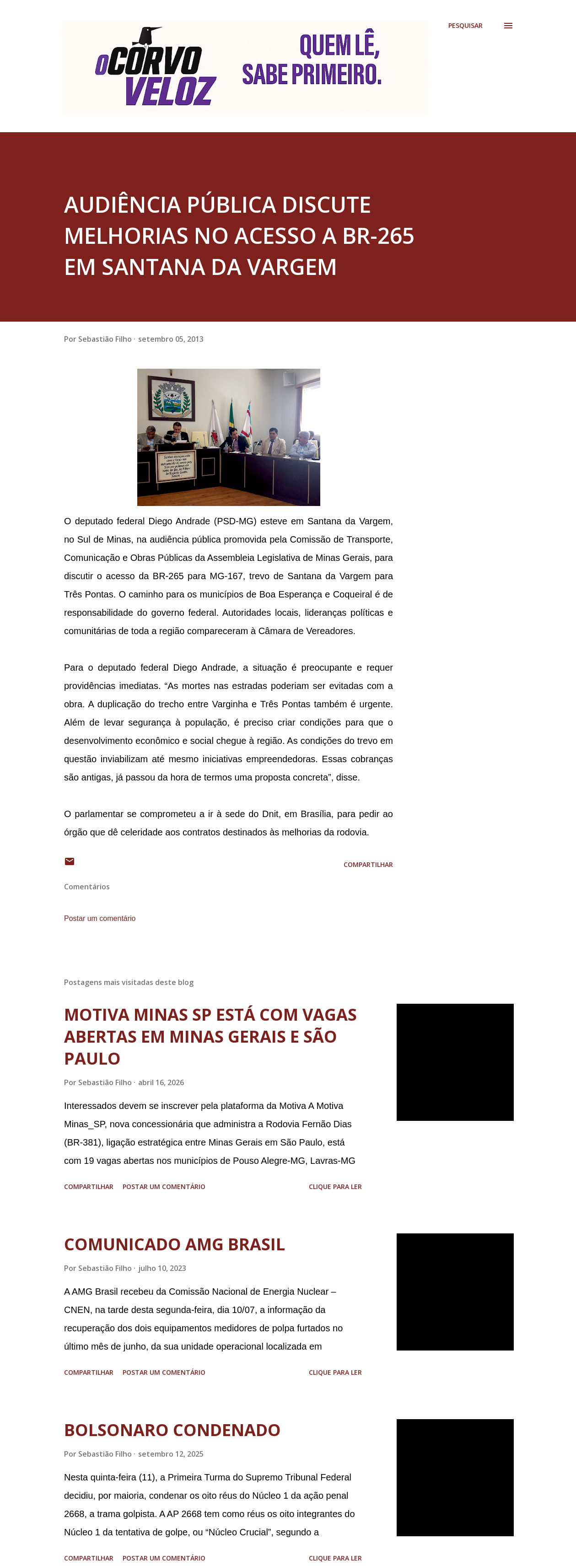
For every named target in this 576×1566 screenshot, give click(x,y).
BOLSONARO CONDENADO (172, 1430)
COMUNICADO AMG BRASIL (174, 1244)
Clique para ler (335, 1186)
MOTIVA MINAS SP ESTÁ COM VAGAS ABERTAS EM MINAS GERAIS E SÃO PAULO (210, 1036)
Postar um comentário (100, 918)
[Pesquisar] (465, 25)
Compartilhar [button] (368, 864)
